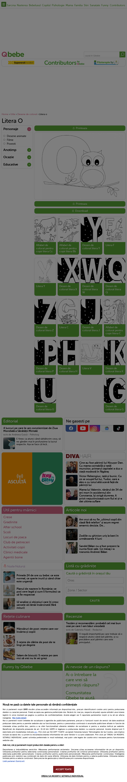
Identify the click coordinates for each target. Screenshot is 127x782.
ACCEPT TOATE (63, 769)
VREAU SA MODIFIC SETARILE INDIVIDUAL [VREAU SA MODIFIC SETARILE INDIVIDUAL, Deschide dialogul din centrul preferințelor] (62, 776)
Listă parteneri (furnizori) (13, 761)
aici (35, 732)
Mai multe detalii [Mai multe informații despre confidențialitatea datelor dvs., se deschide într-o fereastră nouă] (19, 718)
